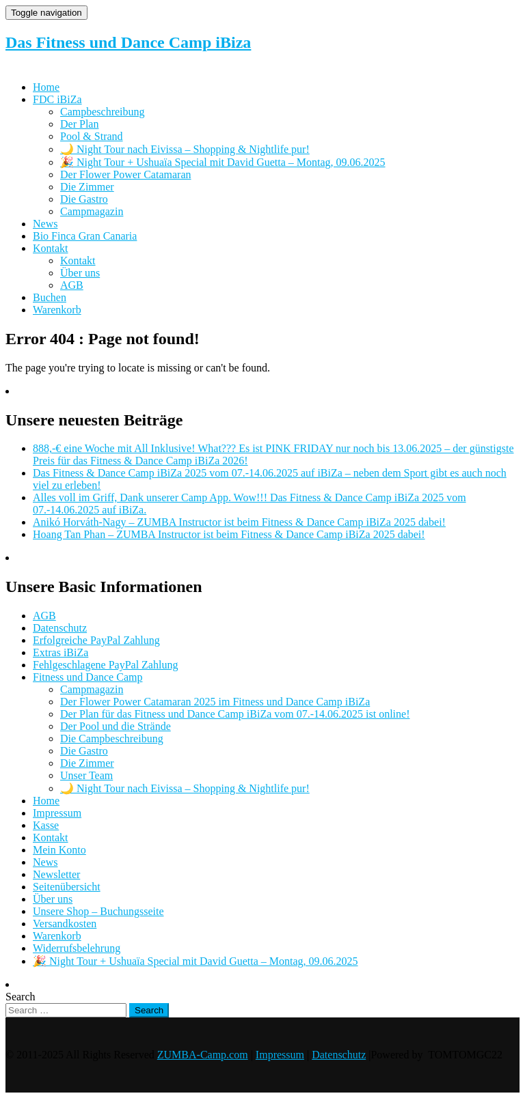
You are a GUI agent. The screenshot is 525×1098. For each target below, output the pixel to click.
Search (20, 996)
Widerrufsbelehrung (76, 948)
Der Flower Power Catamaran (125, 174)
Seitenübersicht (66, 886)
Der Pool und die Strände (115, 726)
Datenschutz (60, 628)
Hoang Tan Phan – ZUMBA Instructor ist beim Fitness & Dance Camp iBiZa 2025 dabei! (229, 534)
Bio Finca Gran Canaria (85, 236)
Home (46, 87)
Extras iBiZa (60, 652)
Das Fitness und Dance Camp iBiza (128, 42)
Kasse (46, 825)
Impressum (57, 813)
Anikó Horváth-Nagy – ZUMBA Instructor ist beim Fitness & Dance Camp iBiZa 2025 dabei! (239, 522)
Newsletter (56, 874)
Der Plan (79, 124)
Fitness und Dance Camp (87, 677)
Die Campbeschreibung (111, 738)
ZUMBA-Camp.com (202, 1054)
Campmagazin (91, 211)
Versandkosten (64, 923)
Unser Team (86, 775)
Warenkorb (57, 309)
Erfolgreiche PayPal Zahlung (96, 640)
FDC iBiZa (57, 99)
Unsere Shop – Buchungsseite (98, 911)
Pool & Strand (91, 136)
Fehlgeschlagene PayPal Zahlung (105, 665)
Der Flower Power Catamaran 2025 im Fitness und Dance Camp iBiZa (215, 701)
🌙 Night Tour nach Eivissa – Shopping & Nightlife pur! (185, 149)
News (45, 223)
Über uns (80, 273)
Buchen (49, 297)
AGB (71, 285)
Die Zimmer (87, 187)
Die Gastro (84, 199)
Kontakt (50, 248)
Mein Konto (59, 850)
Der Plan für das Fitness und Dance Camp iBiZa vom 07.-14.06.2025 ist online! (234, 714)
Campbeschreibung (102, 111)
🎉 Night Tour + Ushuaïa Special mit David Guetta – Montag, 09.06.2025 (223, 162)
